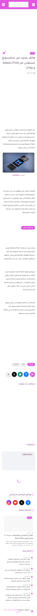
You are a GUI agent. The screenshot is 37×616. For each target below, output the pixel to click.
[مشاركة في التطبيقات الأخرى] (8, 374)
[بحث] (3, 4)
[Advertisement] (18, 31)
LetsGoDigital (15, 175)
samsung (15, 364)
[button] (26, 374)
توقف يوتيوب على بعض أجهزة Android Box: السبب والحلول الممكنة (17, 580)
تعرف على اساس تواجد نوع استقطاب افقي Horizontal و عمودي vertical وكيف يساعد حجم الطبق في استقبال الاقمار (17, 598)
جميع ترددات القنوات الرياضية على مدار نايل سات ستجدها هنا (17, 572)
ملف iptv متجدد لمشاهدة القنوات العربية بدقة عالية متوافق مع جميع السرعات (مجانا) (18, 562)
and (32, 53)
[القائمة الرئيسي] (33, 4)
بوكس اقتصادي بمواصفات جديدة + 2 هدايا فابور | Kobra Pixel (18, 537)
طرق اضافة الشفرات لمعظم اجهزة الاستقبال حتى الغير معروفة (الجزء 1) (18, 588)
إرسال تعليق (27, 454)
